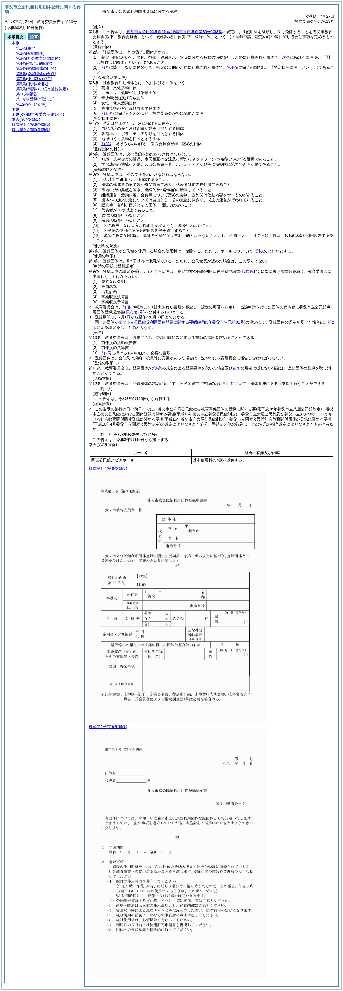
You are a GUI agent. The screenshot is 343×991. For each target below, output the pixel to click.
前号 (105, 67)
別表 (260, 251)
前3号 (106, 144)
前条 (237, 368)
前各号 (107, 113)
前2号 (106, 353)
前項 (126, 307)
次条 (286, 57)
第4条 (232, 67)
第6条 (157, 368)
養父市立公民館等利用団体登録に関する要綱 (182, 322)
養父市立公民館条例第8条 (174, 31)
